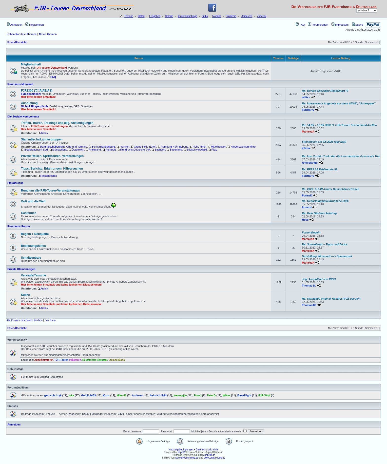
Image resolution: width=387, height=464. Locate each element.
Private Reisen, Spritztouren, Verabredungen (52, 156)
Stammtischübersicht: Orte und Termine (63, 146)
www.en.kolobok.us (214, 457)
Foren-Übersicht (16, 42)
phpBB (181, 452)
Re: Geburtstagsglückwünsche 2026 (325, 200)
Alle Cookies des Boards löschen (24, 320)
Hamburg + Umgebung (174, 146)
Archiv (44, 133)
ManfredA (308, 131)
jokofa (306, 148)
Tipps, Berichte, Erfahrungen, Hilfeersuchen (52, 168)
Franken (124, 146)
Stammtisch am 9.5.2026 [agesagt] (324, 141)
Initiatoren (75, 360)
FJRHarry (308, 109)
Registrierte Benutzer (94, 360)
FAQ (300, 24)
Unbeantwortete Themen (22, 34)
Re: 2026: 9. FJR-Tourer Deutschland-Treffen (330, 189)
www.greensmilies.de (186, 457)
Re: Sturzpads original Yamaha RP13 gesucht (331, 298)
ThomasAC (309, 305)
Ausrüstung (29, 103)
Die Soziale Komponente (23, 116)
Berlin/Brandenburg (103, 146)
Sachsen (160, 149)
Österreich (78, 149)
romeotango (310, 162)
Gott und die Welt (33, 201)
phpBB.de (209, 455)
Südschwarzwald (197, 149)
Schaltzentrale (31, 257)
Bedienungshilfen (33, 246)
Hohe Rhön (200, 146)
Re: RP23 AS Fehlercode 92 (319, 169)
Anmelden (14, 24)
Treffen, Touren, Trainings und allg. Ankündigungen (57, 123)
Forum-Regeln (311, 232)
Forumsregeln (318, 24)
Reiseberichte (48, 175)
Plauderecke (15, 182)
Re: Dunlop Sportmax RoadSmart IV (325, 90)
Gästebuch (28, 213)
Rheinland (95, 149)
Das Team (50, 320)
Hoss (305, 219)
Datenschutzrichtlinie (206, 449)
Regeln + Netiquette (35, 234)
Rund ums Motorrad (20, 84)
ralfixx (306, 97)
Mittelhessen (218, 146)
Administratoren (43, 360)
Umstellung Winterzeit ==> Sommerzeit (327, 256)
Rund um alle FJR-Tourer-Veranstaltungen (50, 190)
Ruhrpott (110, 149)
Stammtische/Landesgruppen (41, 139)
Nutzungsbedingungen (181, 449)
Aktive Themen (48, 34)
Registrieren (34, 24)
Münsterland (59, 149)
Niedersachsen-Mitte (243, 146)
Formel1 (307, 195)
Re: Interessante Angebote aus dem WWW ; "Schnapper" (338, 103)
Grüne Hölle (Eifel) (145, 146)
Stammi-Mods (117, 360)
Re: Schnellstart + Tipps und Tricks (324, 244)
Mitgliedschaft (31, 64)
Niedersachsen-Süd (36, 149)
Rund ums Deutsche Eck (135, 149)
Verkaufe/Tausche (33, 275)
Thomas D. (309, 285)
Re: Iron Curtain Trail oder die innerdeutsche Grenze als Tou (341, 156)
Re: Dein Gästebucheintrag (319, 213)
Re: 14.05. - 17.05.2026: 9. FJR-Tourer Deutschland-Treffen (339, 125)
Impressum (339, 24)
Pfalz (214, 149)
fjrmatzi (306, 207)
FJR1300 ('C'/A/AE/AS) (36, 90)
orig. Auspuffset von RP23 (319, 279)
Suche (357, 24)
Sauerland (176, 149)
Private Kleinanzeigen (21, 269)
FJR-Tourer (61, 360)
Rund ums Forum (18, 226)
